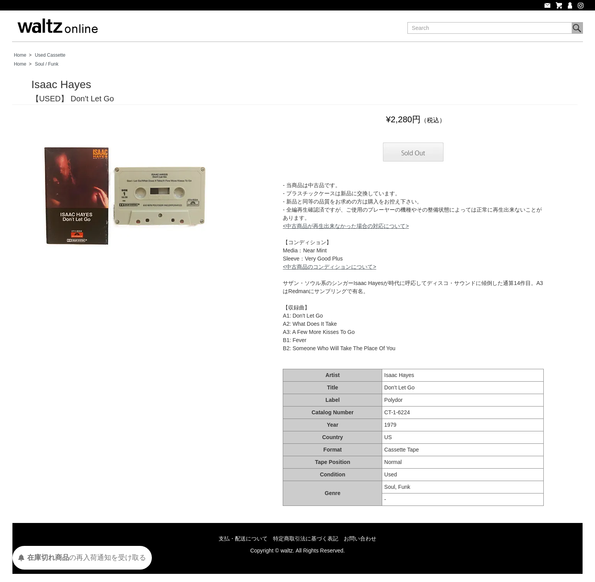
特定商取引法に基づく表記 (305, 538)
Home (20, 55)
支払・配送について (243, 538)
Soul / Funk (47, 64)
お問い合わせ (360, 538)
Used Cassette (50, 55)
